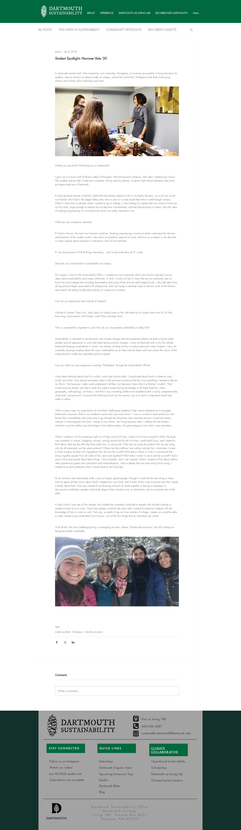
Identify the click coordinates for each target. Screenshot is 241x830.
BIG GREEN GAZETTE (162, 29)
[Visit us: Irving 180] (157, 719)
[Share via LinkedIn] (73, 642)
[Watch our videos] (66, 767)
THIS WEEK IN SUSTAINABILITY (79, 29)
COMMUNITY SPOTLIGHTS (124, 29)
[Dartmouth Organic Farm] (119, 768)
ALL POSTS (45, 29)
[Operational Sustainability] (168, 761)
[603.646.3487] (153, 726)
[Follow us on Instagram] (69, 761)
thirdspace (77, 631)
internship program (94, 631)
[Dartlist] (118, 780)
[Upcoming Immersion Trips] (117, 774)
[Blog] (111, 792)
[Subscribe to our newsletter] (67, 780)
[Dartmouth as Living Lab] (167, 774)
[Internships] (115, 761)
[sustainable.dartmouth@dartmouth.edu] (167, 733)
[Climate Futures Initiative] (167, 780)
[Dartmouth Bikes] (120, 786)
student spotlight (62, 631)
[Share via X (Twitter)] (64, 642)
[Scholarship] (175, 768)
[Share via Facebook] (56, 642)
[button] (191, 29)
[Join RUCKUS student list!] (67, 774)
